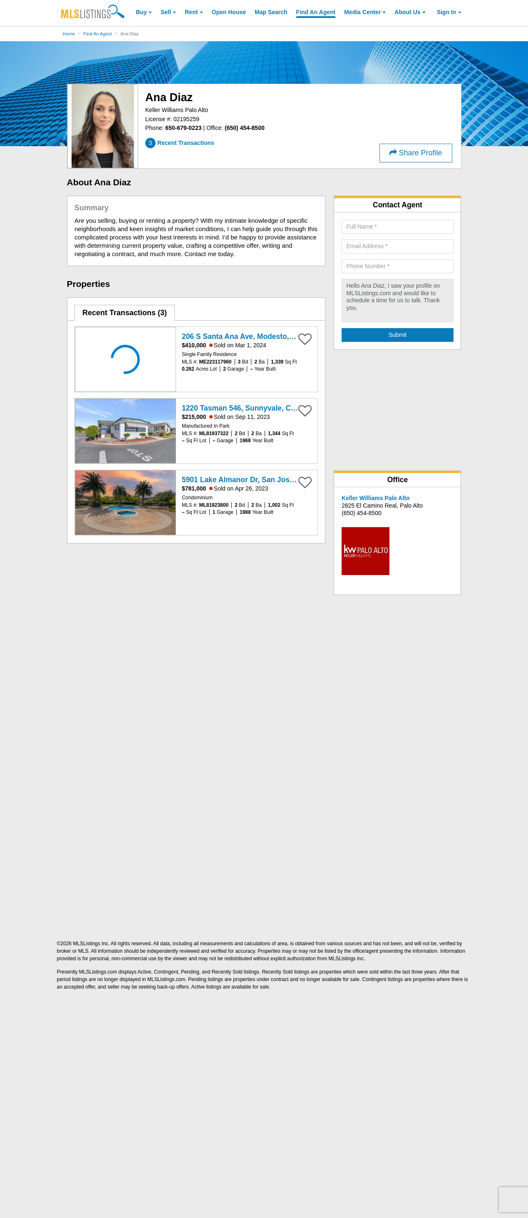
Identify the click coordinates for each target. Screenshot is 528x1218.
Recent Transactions (124, 313)
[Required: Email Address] (398, 246)
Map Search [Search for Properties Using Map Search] (271, 12)
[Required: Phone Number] (398, 266)
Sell (166, 12)
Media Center (362, 12)
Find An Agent (97, 33)
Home (69, 33)
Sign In (446, 12)
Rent (191, 12)
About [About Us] (407, 12)
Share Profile (415, 153)
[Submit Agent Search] (398, 335)
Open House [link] (229, 12)
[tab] (124, 313)
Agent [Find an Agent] (316, 12)
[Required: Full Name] (398, 227)
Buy (141, 12)
